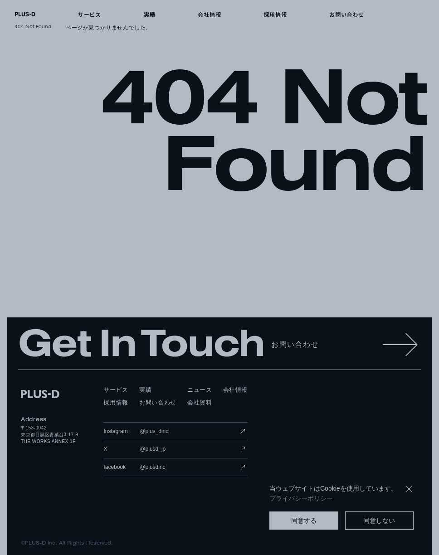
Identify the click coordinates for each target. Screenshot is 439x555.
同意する (304, 520)
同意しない (379, 520)
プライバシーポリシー (301, 498)
